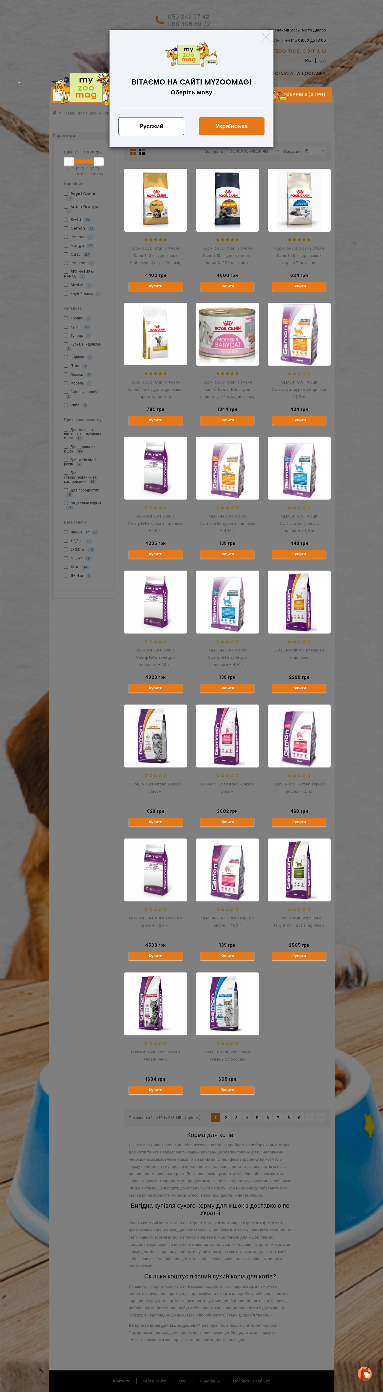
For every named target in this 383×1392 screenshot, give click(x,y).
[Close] (266, 37)
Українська (232, 126)
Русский (151, 126)
